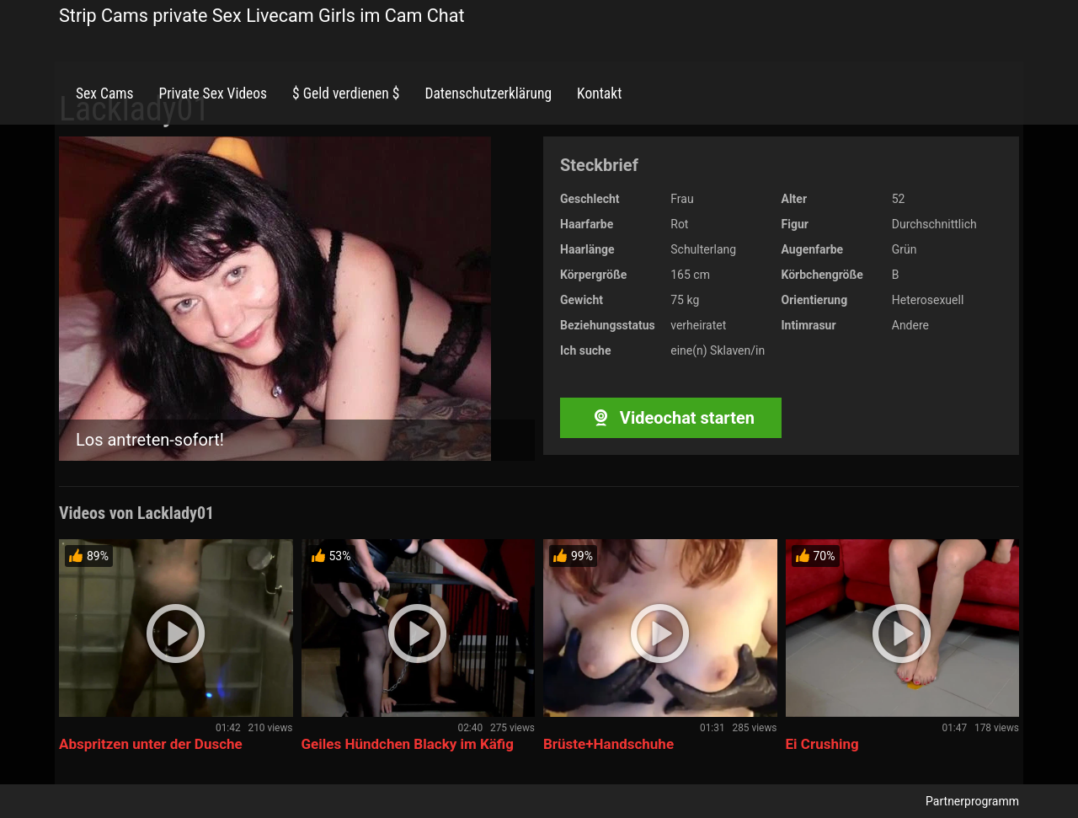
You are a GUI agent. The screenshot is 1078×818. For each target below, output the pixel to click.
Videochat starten (671, 418)
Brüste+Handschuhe (608, 743)
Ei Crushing (822, 743)
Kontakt (599, 93)
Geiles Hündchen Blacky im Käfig (408, 743)
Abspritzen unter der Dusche (151, 743)
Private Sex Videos (212, 93)
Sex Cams (104, 93)
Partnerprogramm (972, 801)
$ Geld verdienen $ (345, 93)
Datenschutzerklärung (488, 93)
